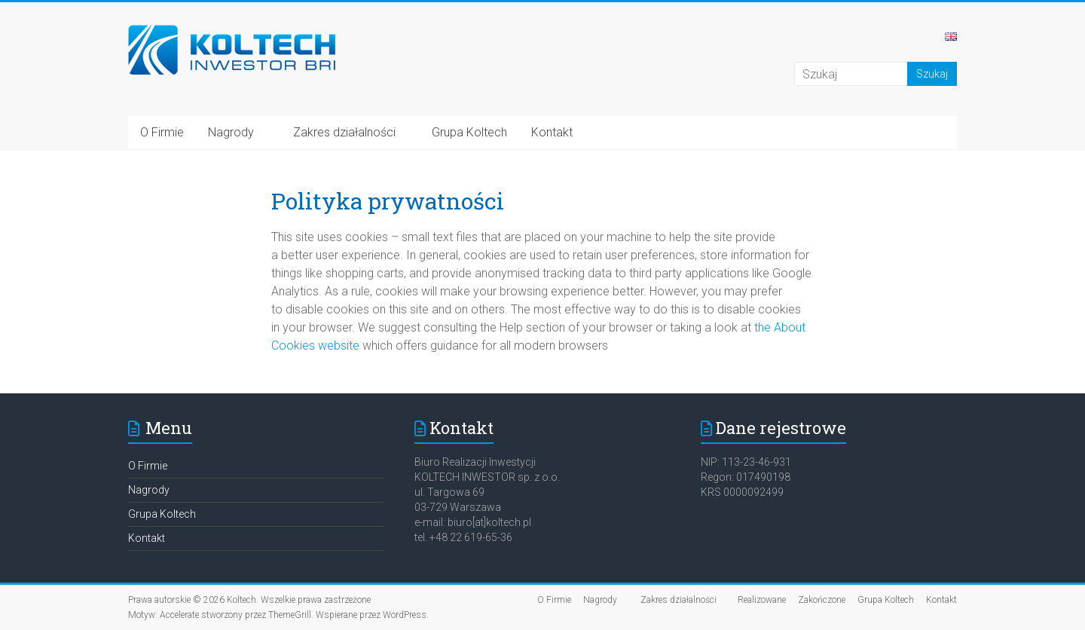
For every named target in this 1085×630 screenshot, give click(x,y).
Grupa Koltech (469, 132)
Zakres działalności (343, 132)
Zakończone (821, 600)
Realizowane (762, 600)
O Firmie (162, 132)
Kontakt (552, 132)
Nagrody (231, 132)
